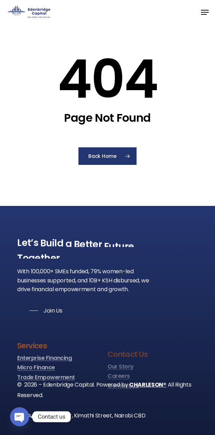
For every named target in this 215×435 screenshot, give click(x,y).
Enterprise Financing (44, 379)
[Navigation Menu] (205, 12)
